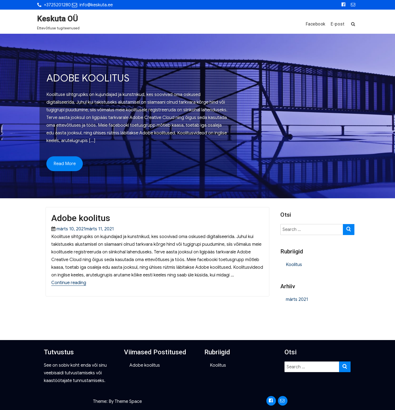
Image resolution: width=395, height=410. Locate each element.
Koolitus (294, 264)
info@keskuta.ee (96, 5)
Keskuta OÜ (57, 18)
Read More (64, 163)
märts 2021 (297, 299)
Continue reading (68, 282)
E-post (337, 24)
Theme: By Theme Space (117, 401)
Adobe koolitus (80, 218)
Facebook (316, 24)
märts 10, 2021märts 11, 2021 (85, 229)
